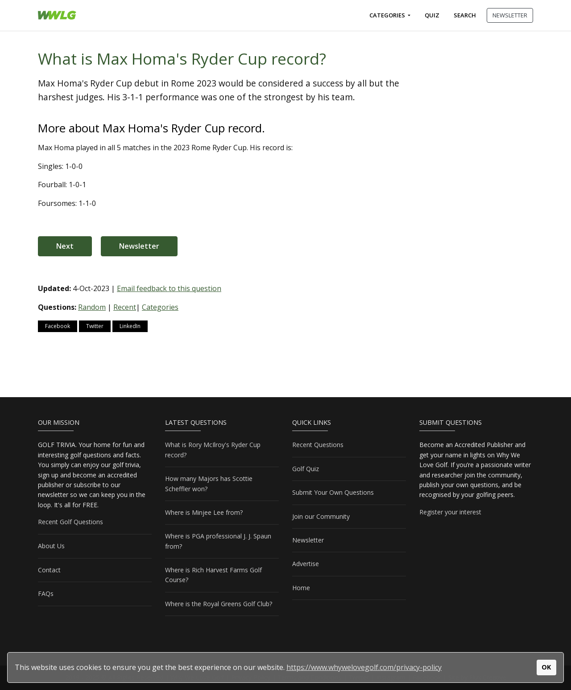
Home (301, 587)
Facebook (57, 326)
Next (65, 246)
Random (92, 307)
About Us (51, 546)
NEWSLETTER (509, 15)
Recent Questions (317, 444)
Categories (387, 15)
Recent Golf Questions (70, 522)
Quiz (432, 15)
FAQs (46, 593)
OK (546, 667)
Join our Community (321, 516)
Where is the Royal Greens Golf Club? (218, 604)
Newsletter (139, 246)
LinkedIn (130, 326)
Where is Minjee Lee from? (204, 512)
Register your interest (450, 512)
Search (465, 15)
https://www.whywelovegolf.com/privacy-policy (364, 667)
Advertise (305, 563)
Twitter (94, 326)
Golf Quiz (305, 468)
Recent (124, 307)
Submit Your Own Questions (333, 492)
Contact (49, 570)
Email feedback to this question (169, 288)
